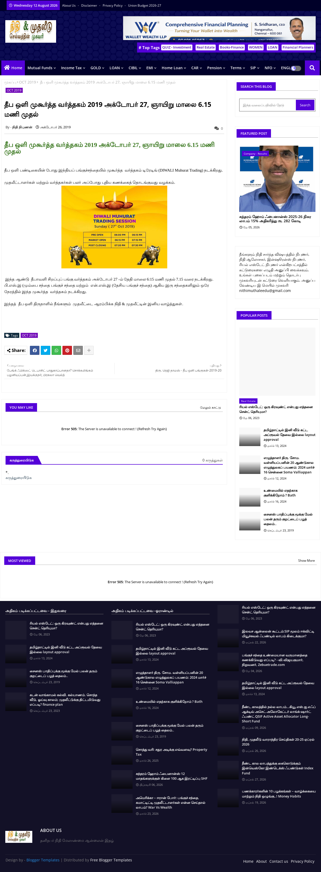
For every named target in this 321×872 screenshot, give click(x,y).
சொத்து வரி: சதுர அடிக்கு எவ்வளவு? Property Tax (171, 752)
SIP (253, 67)
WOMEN (256, 47)
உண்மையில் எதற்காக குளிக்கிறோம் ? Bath (280, 493)
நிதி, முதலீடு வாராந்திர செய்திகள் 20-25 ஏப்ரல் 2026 (278, 742)
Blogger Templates (43, 859)
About (261, 861)
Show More (306, 560)
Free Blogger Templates (111, 859)
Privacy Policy (113, 5)
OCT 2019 (27, 82)
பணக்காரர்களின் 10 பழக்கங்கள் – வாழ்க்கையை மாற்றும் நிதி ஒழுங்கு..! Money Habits (279, 793)
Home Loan (172, 67)
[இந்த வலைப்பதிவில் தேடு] (268, 105)
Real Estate (206, 47)
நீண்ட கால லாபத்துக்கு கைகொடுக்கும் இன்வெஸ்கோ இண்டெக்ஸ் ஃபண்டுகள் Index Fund (277, 768)
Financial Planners (298, 47)
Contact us (278, 861)
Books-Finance (232, 47)
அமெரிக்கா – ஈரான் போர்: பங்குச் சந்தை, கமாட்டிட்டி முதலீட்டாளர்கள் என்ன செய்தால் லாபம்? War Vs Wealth (170, 802)
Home (16, 67)
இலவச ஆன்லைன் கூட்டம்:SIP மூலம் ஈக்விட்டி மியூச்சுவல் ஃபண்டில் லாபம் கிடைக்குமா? (278, 633)
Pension (214, 67)
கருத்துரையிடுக (19, 477)
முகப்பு (10, 82)
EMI (149, 67)
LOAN (272, 47)
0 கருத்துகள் (212, 460)
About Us (69, 5)
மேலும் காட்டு (210, 407)
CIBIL (133, 67)
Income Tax (71, 67)
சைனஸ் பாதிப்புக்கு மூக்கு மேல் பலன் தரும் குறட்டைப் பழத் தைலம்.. (288, 519)
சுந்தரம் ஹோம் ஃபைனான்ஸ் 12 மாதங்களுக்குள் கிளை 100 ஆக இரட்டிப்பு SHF (171, 776)
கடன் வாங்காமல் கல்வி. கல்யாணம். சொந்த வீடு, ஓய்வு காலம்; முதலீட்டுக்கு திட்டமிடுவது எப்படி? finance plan (65, 699)
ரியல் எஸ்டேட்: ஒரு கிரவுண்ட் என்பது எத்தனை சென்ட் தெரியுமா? (276, 409)
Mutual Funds (40, 67)
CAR (194, 67)
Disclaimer (89, 5)
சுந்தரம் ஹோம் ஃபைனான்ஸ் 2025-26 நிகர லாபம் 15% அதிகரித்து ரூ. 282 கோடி (275, 219)
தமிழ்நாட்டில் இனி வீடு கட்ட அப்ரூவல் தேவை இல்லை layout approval (289, 435)
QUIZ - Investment (176, 47)
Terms (236, 67)
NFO (268, 67)
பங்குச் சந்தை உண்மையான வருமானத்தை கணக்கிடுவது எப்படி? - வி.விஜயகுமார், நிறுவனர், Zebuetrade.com (274, 660)
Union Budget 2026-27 (144, 5)
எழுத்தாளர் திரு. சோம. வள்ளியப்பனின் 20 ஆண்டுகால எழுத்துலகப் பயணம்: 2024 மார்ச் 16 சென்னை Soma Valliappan (289, 465)
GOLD (96, 67)
